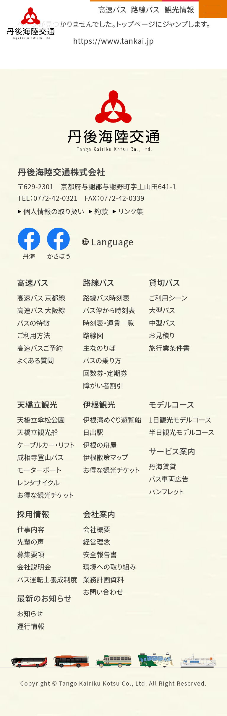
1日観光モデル (179, 420)
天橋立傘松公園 (41, 420)
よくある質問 (35, 360)
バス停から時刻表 (109, 310)
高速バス (112, 9)
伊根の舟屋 (100, 445)
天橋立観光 (37, 404)
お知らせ (30, 613)
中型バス (162, 323)
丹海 (29, 244)
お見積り (162, 335)
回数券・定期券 (105, 373)
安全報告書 (100, 554)
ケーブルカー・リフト (46, 445)
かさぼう (58, 244)
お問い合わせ (103, 592)
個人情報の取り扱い (53, 211)
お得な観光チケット (45, 495)
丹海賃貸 (162, 466)
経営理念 (96, 541)
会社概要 (96, 529)
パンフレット (166, 491)
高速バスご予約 (40, 348)
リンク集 (130, 211)
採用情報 (33, 514)
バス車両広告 (169, 479)
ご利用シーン (168, 298)
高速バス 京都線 (41, 298)
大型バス (162, 310)
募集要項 (30, 554)
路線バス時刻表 (106, 298)
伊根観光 (99, 404)
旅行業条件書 (169, 348)
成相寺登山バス (40, 457)
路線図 (93, 335)
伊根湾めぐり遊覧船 (112, 420)
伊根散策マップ (105, 457)
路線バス (145, 9)
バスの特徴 (33, 323)
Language (112, 241)
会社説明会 (34, 567)
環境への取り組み (109, 567)
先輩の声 (30, 541)
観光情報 (179, 9)
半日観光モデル (179, 432)
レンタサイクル (38, 482)
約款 (101, 211)
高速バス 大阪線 (41, 310)
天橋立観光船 (37, 432)
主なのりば (99, 348)
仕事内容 (30, 529)
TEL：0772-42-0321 (48, 198)
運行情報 (30, 626)
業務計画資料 (103, 579)
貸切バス (164, 282)
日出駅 (93, 432)
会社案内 (99, 514)
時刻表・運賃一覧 (108, 323)
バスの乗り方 (102, 360)
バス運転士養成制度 (47, 579)
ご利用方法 (33, 335)
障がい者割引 (103, 385)
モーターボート (39, 470)
